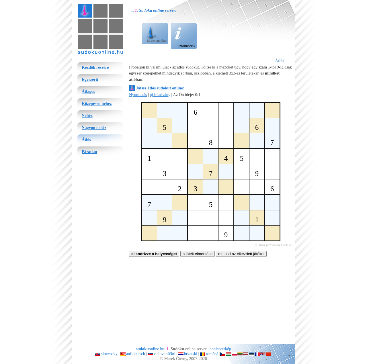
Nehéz (87, 115)
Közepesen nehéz (97, 103)
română (212, 353)
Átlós (86, 139)
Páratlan (89, 151)
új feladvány (160, 94)
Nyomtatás (138, 94)
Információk (186, 46)
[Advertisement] (257, 31)
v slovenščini (164, 353)
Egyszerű (90, 79)
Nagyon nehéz (94, 127)
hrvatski (190, 353)
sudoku (84, 4)
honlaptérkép (220, 349)
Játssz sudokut (157, 41)
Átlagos (88, 91)
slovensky (109, 353)
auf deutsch (135, 353)
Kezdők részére (95, 67)
